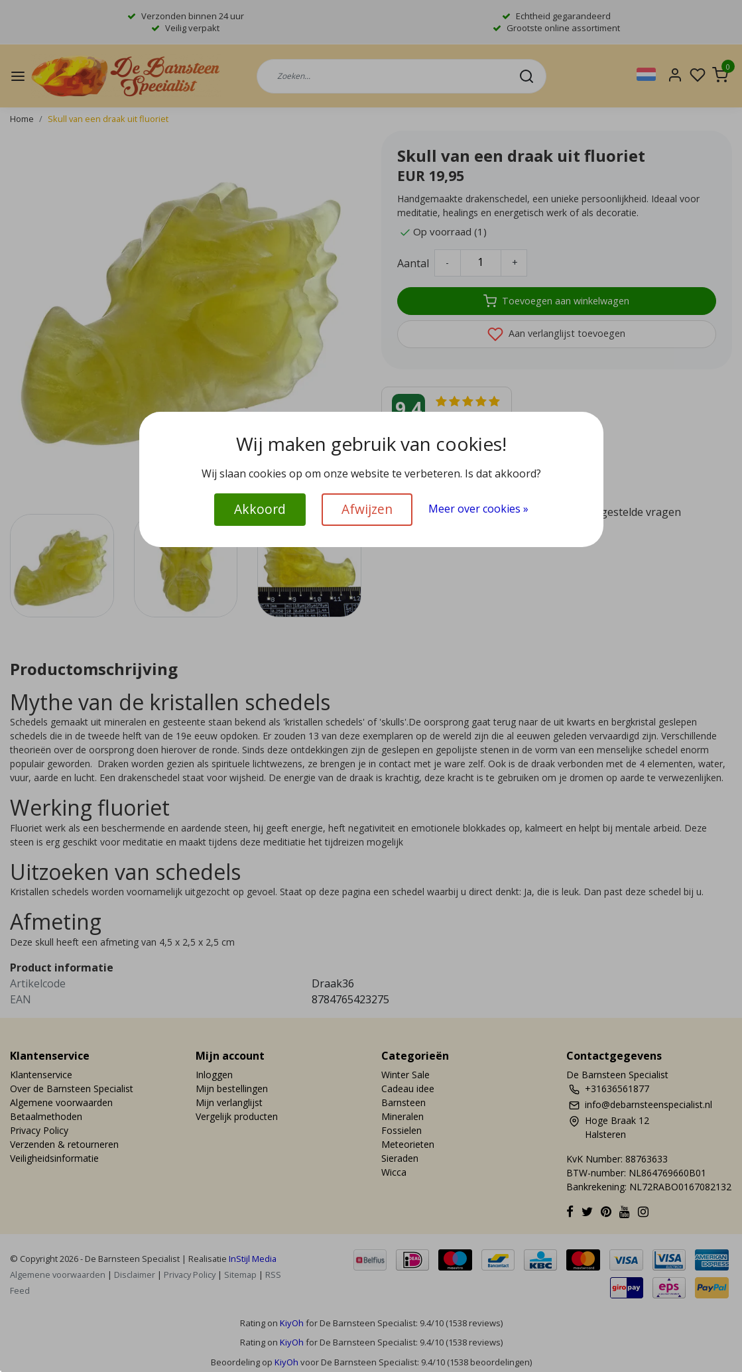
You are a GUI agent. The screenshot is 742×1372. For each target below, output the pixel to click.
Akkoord (260, 509)
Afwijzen (367, 509)
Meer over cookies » (478, 508)
